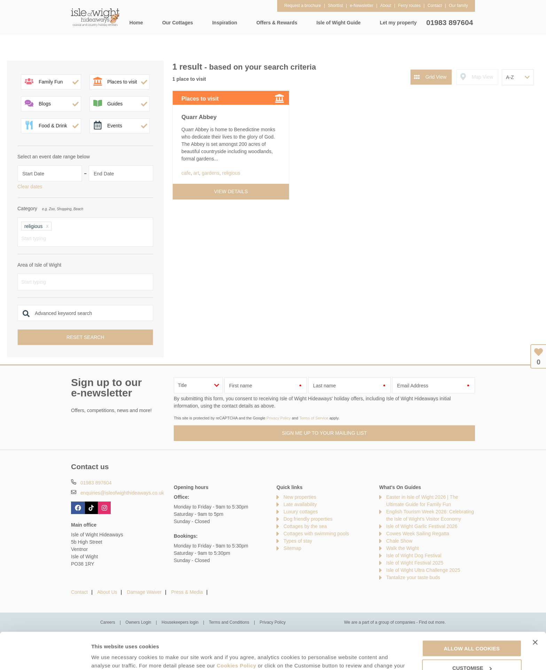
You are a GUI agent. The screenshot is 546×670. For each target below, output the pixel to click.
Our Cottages (177, 22)
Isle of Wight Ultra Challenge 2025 (423, 570)
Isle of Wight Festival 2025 (414, 563)
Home (136, 22)
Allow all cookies (472, 611)
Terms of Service (313, 418)
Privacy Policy (278, 418)
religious (231, 173)
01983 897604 (449, 22)
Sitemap (292, 548)
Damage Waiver (144, 592)
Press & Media (187, 592)
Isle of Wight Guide (339, 22)
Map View (482, 77)
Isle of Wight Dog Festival (414, 555)
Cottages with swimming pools (316, 533)
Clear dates (29, 186)
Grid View (436, 77)
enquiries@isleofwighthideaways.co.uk (122, 493)
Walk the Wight (402, 548)
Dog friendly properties (308, 519)
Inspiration (224, 22)
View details (231, 191)
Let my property (398, 22)
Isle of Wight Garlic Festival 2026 (422, 526)
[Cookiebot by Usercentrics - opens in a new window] (45, 656)
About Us (107, 592)
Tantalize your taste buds (413, 577)
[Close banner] (535, 605)
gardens (210, 173)
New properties (299, 497)
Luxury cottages (300, 511)
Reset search (85, 337)
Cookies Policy (236, 629)
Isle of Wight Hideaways (95, 17)
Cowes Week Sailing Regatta (417, 533)
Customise (104, 656)
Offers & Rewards (276, 22)
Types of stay (297, 541)
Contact (79, 592)
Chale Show (399, 541)
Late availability (300, 504)
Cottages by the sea (305, 526)
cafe (185, 173)
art (196, 173)
